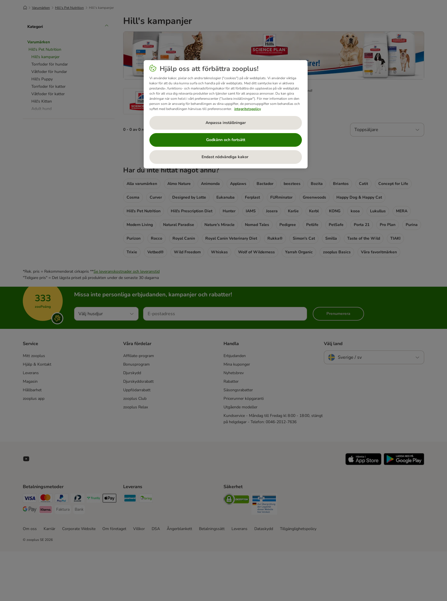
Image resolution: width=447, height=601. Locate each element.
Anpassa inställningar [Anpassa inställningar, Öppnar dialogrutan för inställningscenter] (226, 122)
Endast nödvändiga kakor (225, 157)
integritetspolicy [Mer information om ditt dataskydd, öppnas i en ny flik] (247, 109)
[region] (226, 114)
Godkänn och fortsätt (225, 139)
